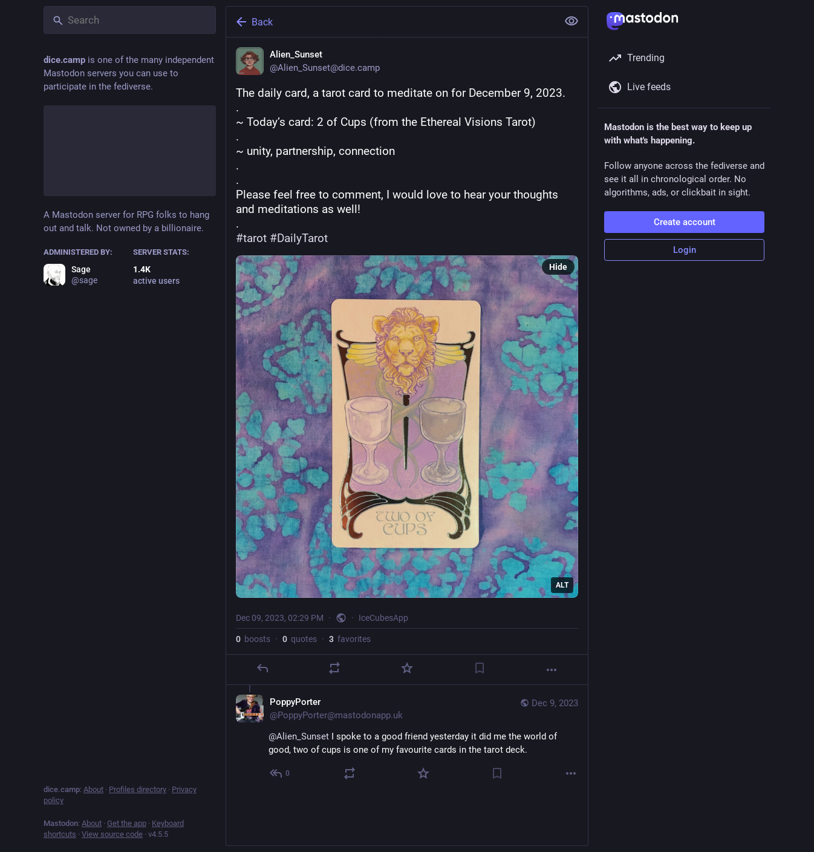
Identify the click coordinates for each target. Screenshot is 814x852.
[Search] (130, 20)
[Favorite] (407, 668)
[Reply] (262, 668)
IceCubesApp (383, 618)
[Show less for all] (571, 21)
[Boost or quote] (334, 668)
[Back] (390, 22)
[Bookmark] (479, 668)
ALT (562, 585)
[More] (551, 670)
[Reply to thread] (280, 773)
